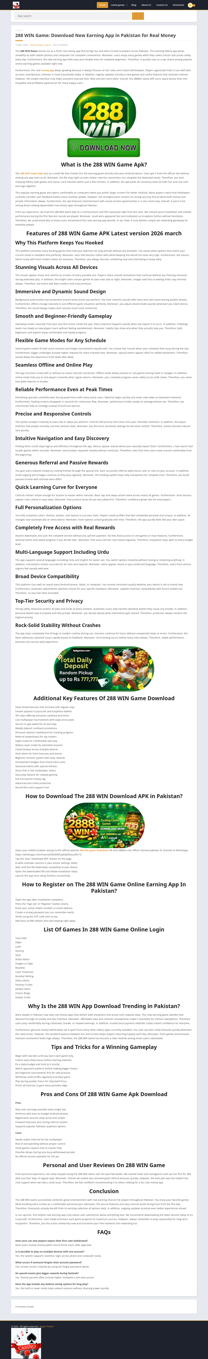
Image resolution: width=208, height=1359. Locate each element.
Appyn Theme (47, 1326)
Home (102, 5)
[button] (137, 16)
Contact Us (162, 5)
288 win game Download (94, 851)
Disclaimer (178, 5)
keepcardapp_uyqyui (40, 45)
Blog (133, 5)
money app (47, 71)
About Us (146, 5)
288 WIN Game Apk (31, 174)
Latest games (118, 5)
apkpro (14, 1323)
